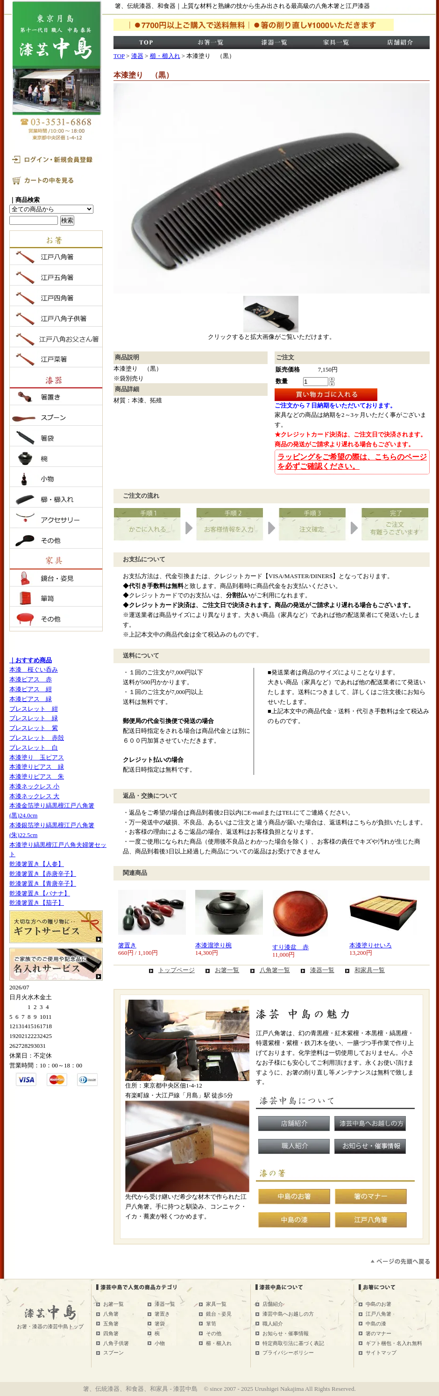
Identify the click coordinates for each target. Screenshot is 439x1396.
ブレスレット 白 (33, 747)
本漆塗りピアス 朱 (36, 776)
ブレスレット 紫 (33, 727)
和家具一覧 (369, 970)
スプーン (113, 1352)
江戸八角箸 (378, 1314)
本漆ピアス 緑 (30, 698)
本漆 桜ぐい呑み (33, 669)
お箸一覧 (227, 970)
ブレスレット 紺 (33, 708)
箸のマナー (378, 1333)
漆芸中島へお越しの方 (288, 1314)
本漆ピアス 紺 (30, 689)
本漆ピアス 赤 (30, 679)
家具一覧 (216, 1304)
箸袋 (160, 1323)
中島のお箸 (378, 1304)
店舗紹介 (272, 1304)
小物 (160, 1343)
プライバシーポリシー (288, 1352)
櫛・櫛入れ (165, 55)
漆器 (137, 55)
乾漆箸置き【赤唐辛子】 (42, 873)
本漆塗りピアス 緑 (36, 766)
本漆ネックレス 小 (34, 786)
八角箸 (111, 1314)
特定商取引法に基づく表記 (293, 1343)
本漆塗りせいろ (370, 945)
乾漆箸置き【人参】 (36, 863)
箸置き (127, 945)
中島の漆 (376, 1323)
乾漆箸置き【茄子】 (36, 902)
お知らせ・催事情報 (285, 1333)
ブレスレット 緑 (33, 718)
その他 (213, 1333)
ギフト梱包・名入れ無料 (394, 1343)
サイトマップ (381, 1352)
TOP (119, 55)
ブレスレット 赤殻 (36, 737)
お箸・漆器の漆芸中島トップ (50, 1326)
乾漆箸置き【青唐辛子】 (42, 883)
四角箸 (111, 1333)
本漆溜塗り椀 (213, 945)
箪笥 (211, 1323)
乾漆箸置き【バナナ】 (39, 893)
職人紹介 (272, 1323)
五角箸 (111, 1323)
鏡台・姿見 (219, 1314)
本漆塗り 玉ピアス (36, 757)
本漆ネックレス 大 (34, 796)
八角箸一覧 (275, 970)
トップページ (176, 970)
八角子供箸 (116, 1343)
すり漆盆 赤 (290, 947)
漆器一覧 (322, 970)
